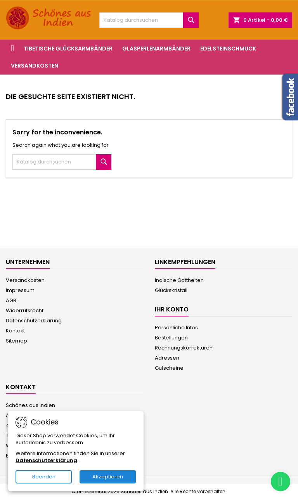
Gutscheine (169, 368)
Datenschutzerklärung (34, 320)
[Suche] (149, 20)
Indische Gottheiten (179, 280)
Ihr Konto (172, 309)
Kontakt (15, 330)
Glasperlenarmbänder (156, 48)
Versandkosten (34, 66)
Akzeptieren (107, 476)
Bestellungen (171, 337)
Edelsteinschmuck (228, 48)
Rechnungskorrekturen (184, 347)
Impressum (20, 290)
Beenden (43, 476)
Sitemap (16, 340)
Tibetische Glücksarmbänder (68, 48)
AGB (11, 300)
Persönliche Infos (176, 327)
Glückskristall (171, 290)
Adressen (167, 358)
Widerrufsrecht (24, 310)
